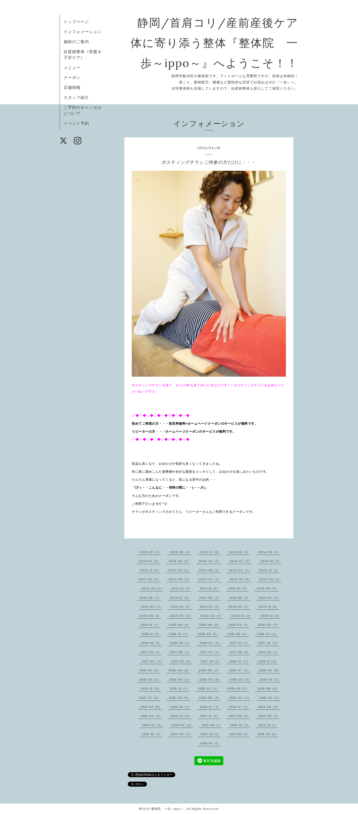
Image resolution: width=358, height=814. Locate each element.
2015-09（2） (238, 688)
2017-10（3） (268, 643)
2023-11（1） (150, 570)
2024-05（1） (179, 561)
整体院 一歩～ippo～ (167, 809)
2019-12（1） (271, 616)
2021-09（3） (267, 588)
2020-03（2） (180, 616)
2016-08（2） (210, 670)
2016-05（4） (150, 679)
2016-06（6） (269, 670)
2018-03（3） (210, 643)
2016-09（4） (179, 670)
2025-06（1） (180, 552)
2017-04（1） (268, 652)
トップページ (76, 21)
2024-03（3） (209, 561)
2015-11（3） (180, 688)
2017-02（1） (181, 661)
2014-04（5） (269, 707)
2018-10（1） (179, 634)
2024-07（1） (149, 561)
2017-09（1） (150, 652)
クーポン (72, 77)
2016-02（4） (240, 679)
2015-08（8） (268, 688)
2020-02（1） (212, 616)
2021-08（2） (150, 597)
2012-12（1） (240, 725)
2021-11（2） (210, 588)
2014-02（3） (151, 716)
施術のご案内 (76, 41)
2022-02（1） (270, 579)
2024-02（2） (240, 561)
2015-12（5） (150, 688)
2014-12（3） (210, 707)
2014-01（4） (180, 716)
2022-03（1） (240, 579)
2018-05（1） (151, 643)
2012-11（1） (268, 725)
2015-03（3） (270, 697)
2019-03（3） (268, 625)
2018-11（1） (151, 634)
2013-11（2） (210, 716)
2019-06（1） (209, 625)
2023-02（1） (240, 570)
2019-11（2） (150, 625)
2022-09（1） (179, 579)
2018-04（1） (180, 643)
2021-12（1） (181, 588)
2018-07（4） (267, 634)
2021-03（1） (151, 606)
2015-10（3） (208, 688)
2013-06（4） (239, 716)
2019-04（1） (238, 625)
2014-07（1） (239, 707)
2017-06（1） (239, 652)
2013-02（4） (182, 725)
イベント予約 (76, 123)
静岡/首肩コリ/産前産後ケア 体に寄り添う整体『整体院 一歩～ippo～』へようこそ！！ (226, 42)
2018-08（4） (238, 634)
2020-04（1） (150, 616)
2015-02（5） (151, 707)
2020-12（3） (239, 606)
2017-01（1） (211, 661)
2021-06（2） (210, 597)
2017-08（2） (180, 652)
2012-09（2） (181, 734)
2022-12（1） (269, 570)
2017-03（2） (152, 661)
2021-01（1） (210, 606)
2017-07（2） (210, 652)
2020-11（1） (268, 606)
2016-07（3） (239, 670)
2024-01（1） (270, 561)
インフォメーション (83, 31)
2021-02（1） (180, 606)
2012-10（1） (152, 734)
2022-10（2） (149, 579)
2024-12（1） (210, 552)
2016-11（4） (268, 661)
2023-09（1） (179, 570)
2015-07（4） (149, 697)
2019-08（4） (179, 625)
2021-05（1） (239, 597)
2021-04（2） (269, 597)
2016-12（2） (239, 661)
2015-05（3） (210, 697)
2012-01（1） (210, 734)
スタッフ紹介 (76, 97)
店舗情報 (72, 87)
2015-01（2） (180, 707)
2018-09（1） (208, 634)
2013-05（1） (268, 716)
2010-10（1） (210, 743)
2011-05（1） (239, 734)
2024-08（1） (269, 552)
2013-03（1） (152, 725)
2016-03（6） (210, 679)
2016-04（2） (180, 679)
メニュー (72, 67)
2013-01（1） (211, 725)
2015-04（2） (240, 697)
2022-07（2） (210, 579)
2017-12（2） (239, 643)
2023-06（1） (210, 570)
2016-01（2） (270, 679)
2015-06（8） (179, 697)
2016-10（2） (149, 670)
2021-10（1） (238, 588)
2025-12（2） (150, 552)
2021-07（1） (180, 597)
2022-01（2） (152, 588)
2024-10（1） (239, 552)
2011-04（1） (268, 734)
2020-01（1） (241, 616)
